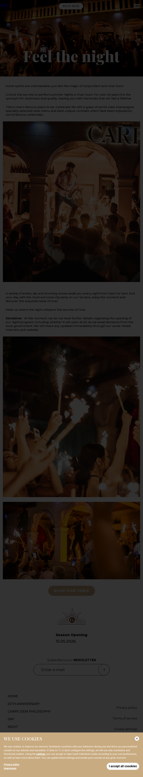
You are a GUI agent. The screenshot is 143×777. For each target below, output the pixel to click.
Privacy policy (11, 764)
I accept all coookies (123, 766)
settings (40, 754)
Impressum (10, 768)
